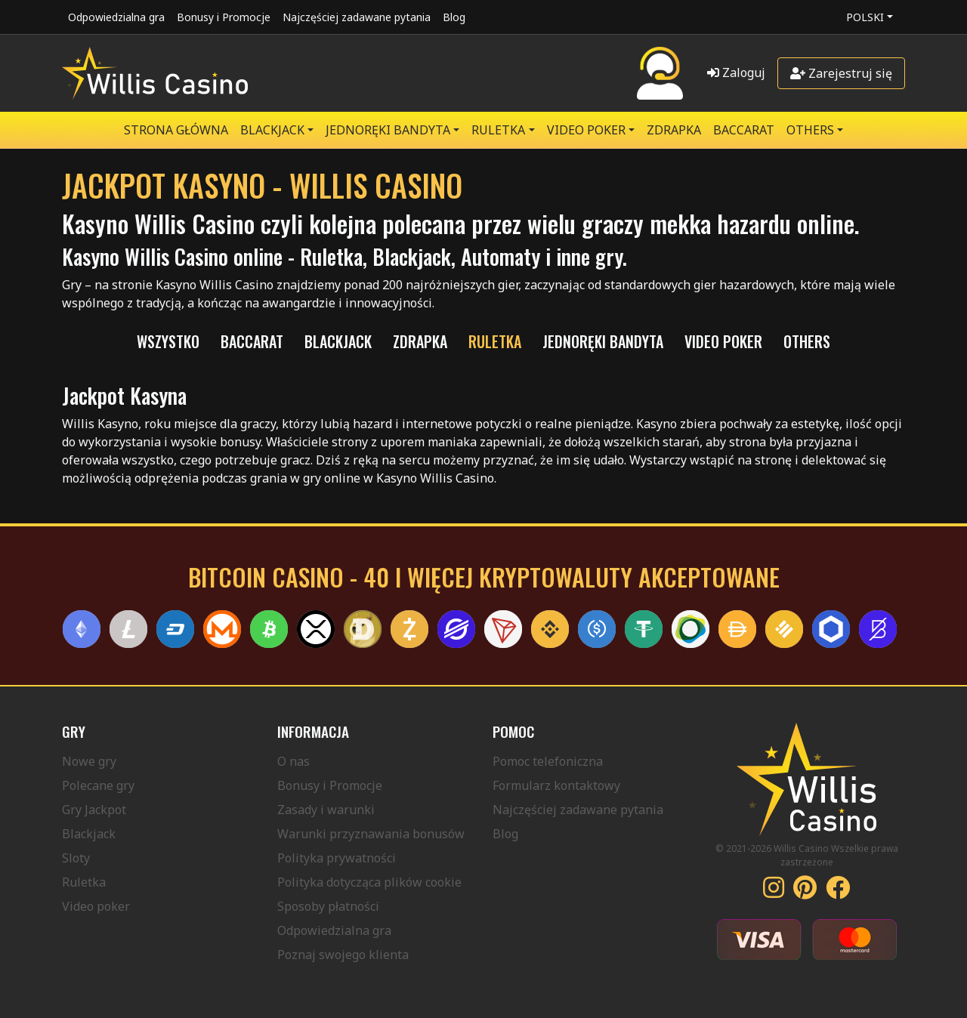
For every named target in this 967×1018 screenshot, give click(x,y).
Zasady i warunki (326, 809)
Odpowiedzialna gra (116, 17)
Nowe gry (89, 761)
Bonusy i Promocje (223, 17)
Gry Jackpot (94, 809)
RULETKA (498, 130)
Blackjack (89, 833)
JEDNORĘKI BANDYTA (388, 130)
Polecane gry (98, 785)
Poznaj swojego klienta (343, 954)
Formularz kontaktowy (556, 785)
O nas (293, 761)
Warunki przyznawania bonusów (371, 833)
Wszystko (168, 341)
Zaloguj (736, 72)
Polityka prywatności (336, 858)
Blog (454, 17)
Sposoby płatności (328, 906)
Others (810, 130)
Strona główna (176, 130)
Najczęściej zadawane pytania (357, 17)
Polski (865, 17)
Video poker (96, 906)
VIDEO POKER (586, 130)
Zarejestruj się (841, 73)
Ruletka (84, 882)
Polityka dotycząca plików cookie (369, 882)
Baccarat (743, 130)
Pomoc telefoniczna (548, 761)
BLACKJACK (272, 130)
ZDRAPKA (674, 130)
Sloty (76, 858)
